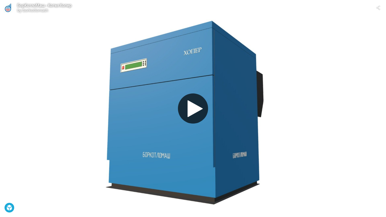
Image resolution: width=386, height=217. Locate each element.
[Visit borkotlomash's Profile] (8, 8)
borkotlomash (35, 10)
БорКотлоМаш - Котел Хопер (44, 5)
